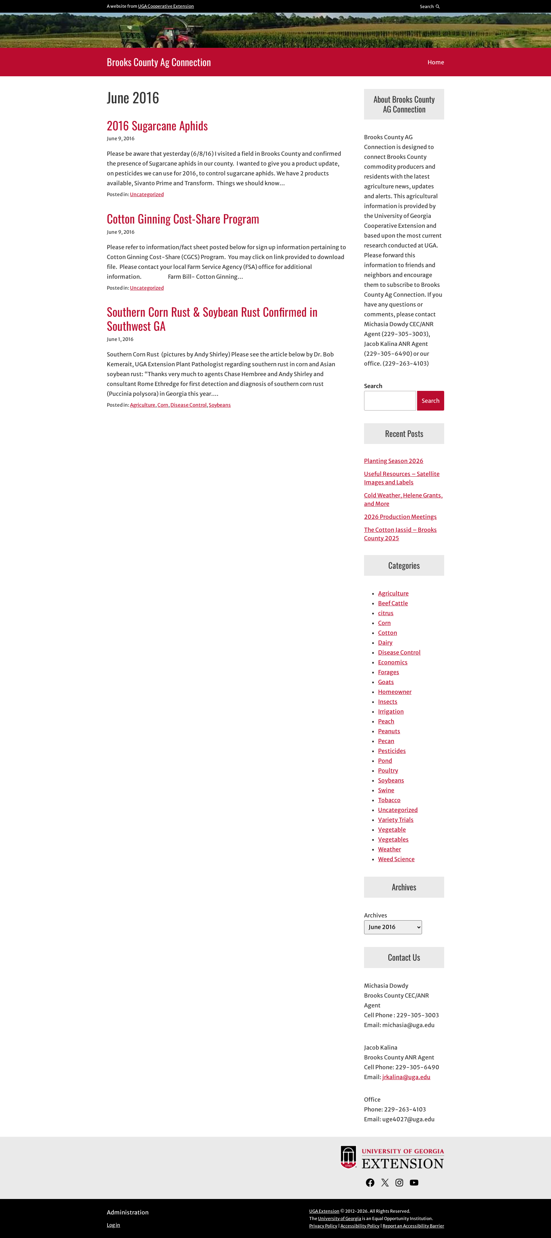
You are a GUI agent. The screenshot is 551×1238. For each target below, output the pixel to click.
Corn (162, 405)
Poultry (388, 770)
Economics (393, 662)
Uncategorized (147, 195)
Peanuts (389, 731)
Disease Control (188, 405)
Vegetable (392, 829)
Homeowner (394, 691)
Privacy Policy (323, 1226)
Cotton (387, 632)
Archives (375, 915)
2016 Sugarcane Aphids (157, 125)
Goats (386, 681)
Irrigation (391, 711)
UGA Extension (324, 1211)
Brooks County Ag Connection (159, 61)
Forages (388, 672)
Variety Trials (396, 819)
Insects (387, 701)
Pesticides (392, 750)
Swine (386, 790)
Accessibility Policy (360, 1226)
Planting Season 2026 (393, 460)
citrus (386, 613)
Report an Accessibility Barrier (413, 1226)
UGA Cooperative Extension (166, 6)
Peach (386, 721)
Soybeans (220, 405)
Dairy (385, 642)
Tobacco (389, 800)
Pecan (386, 740)
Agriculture (142, 405)
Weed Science (396, 859)
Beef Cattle (393, 603)
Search (373, 385)
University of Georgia (339, 1218)
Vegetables (393, 839)
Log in (113, 1225)
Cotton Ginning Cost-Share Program (183, 219)
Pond (385, 760)
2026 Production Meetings (400, 516)
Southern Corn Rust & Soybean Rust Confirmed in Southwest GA (212, 319)
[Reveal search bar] (430, 6)
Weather (389, 849)
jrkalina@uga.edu (406, 1077)
